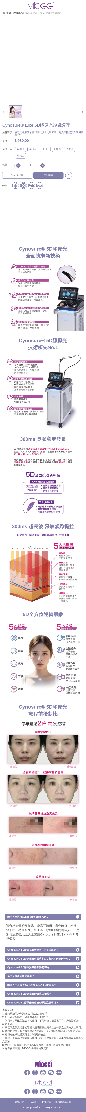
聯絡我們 (19, 1102)
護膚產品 (18, 13)
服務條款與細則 (63, 1102)
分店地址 (32, 1102)
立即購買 (48, 175)
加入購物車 (17, 175)
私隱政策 (46, 1102)
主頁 (8, 13)
